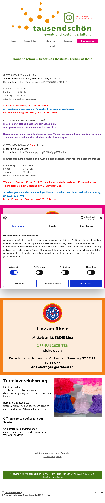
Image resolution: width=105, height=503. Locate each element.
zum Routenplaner (53, 456)
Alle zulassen (85, 283)
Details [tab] (52, 226)
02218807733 (17, 405)
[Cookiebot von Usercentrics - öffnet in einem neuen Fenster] (83, 218)
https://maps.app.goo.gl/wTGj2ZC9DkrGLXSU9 (43, 82)
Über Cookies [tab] (87, 226)
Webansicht (98, 493)
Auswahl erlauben (52, 283)
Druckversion (8, 492)
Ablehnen (19, 283)
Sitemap (19, 492)
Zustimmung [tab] (18, 226)
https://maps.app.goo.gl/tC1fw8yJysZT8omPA (42, 152)
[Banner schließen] (101, 218)
